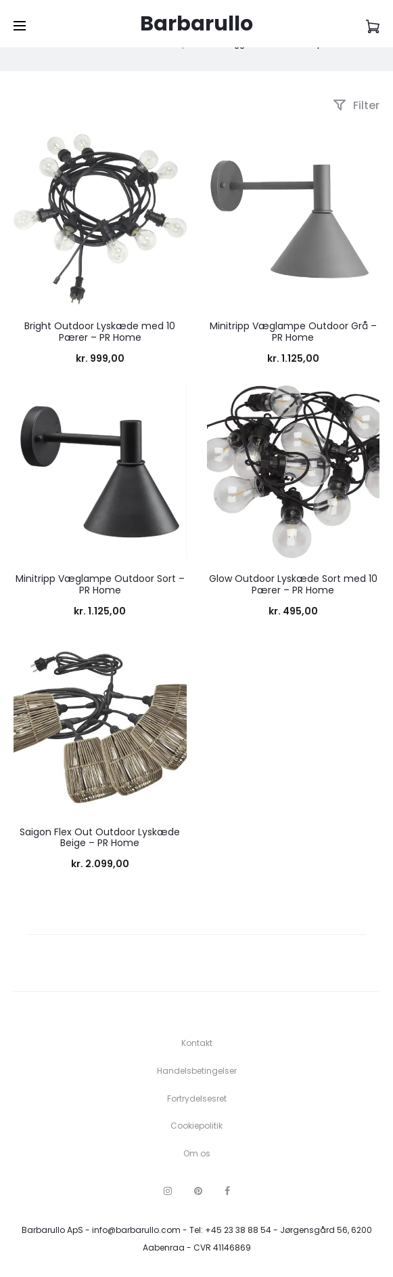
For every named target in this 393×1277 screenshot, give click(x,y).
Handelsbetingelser (197, 1070)
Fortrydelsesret (197, 1098)
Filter (356, 105)
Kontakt (196, 1043)
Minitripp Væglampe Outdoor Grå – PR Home (293, 331)
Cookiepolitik (196, 1125)
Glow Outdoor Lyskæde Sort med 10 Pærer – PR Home (293, 584)
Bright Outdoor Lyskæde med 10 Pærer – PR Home (99, 331)
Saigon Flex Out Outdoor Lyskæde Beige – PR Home (100, 837)
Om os (196, 1153)
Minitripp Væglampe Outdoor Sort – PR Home (100, 584)
